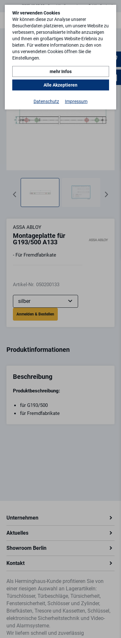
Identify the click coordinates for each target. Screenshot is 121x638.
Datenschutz (46, 101)
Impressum (76, 101)
